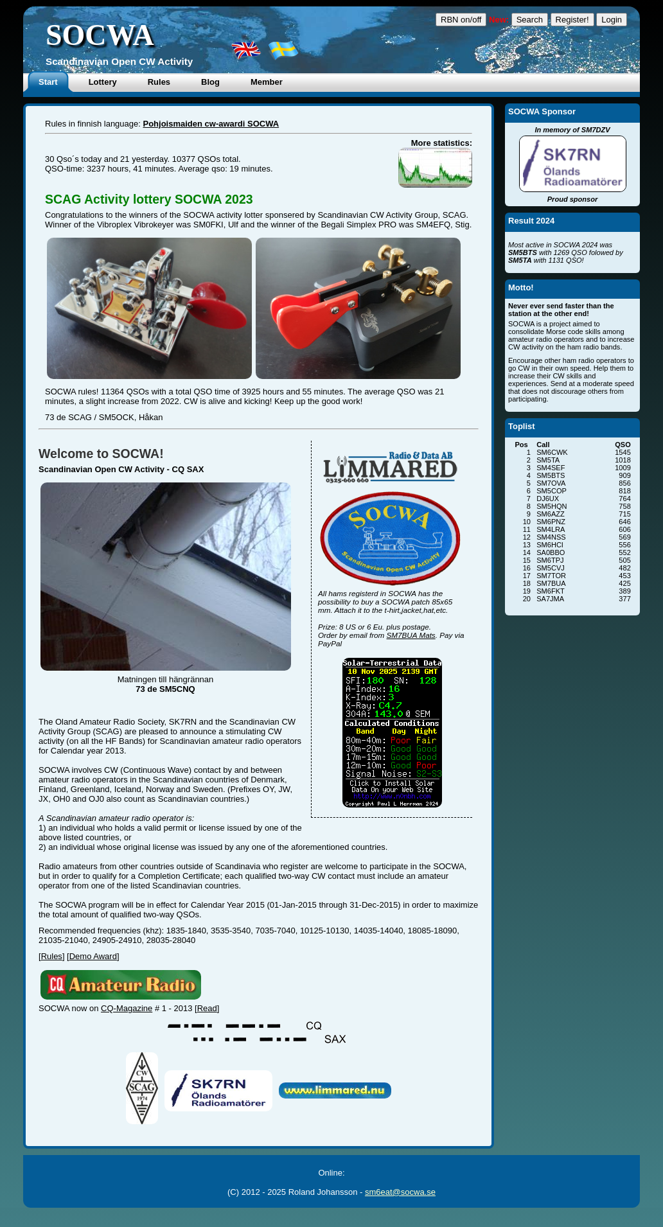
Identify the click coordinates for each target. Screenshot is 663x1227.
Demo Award (93, 956)
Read (207, 1008)
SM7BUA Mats (411, 635)
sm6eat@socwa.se (400, 1192)
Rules (51, 956)
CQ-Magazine (126, 1008)
